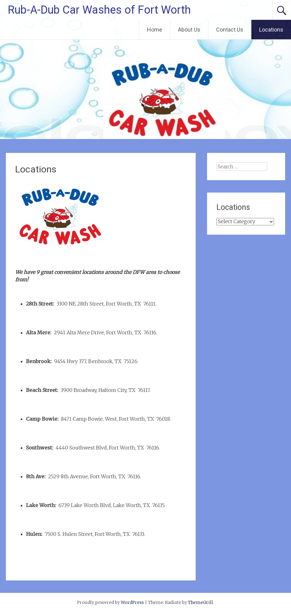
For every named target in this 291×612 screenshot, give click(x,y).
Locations (271, 29)
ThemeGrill (200, 602)
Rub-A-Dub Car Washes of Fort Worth (99, 9)
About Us (189, 29)
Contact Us (229, 29)
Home (154, 29)
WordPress (132, 602)
